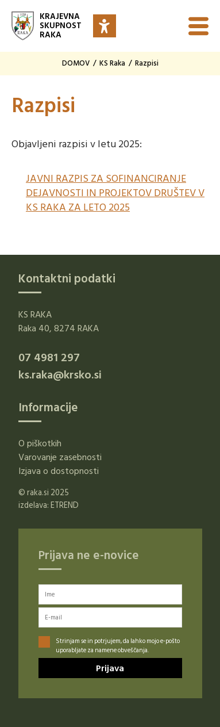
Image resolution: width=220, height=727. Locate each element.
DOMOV (76, 63)
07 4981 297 (49, 358)
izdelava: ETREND (48, 505)
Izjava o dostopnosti (58, 471)
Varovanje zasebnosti (60, 457)
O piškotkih (39, 443)
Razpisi (147, 63)
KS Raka (112, 63)
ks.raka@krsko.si (60, 375)
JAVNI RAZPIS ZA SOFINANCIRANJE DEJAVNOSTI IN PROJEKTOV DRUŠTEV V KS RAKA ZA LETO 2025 (115, 193)
